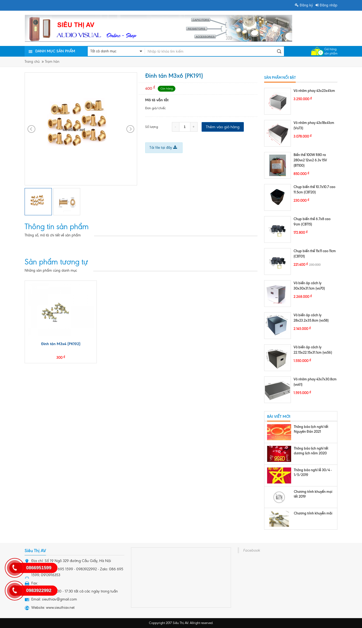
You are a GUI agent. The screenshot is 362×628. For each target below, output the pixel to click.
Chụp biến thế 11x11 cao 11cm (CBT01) (315, 253)
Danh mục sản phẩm (55, 51)
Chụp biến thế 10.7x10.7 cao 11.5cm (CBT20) (314, 189)
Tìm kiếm (279, 51)
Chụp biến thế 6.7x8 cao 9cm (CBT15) (312, 221)
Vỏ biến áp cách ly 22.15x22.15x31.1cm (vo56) (313, 349)
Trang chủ (32, 62)
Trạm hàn (52, 62)
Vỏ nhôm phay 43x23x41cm (314, 90)
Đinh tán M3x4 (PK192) (60, 343)
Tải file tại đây (163, 147)
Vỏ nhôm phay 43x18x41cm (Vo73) (314, 125)
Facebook (251, 550)
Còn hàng (166, 88)
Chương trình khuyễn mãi (313, 513)
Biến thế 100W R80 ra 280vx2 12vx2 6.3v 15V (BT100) (310, 160)
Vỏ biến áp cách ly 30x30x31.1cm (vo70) (309, 285)
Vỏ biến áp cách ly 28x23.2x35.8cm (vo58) (311, 317)
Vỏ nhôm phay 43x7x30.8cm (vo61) (315, 382)
